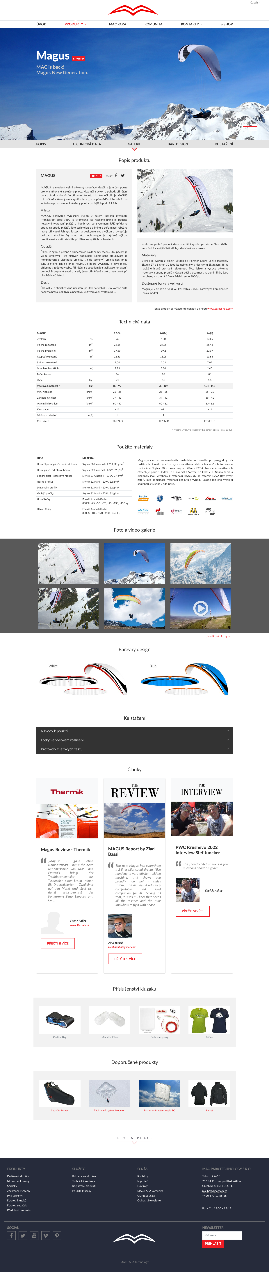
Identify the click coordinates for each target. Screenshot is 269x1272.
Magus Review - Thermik (65, 850)
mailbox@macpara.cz (214, 1191)
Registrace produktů (84, 1186)
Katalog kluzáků (16, 1200)
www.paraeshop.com (220, 308)
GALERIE (134, 144)
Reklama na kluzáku (84, 1176)
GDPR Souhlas (146, 1195)
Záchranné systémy (18, 1191)
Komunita (154, 24)
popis (41, 144)
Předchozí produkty (19, 1210)
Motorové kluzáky (18, 1181)
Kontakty (142, 1176)
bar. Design (178, 144)
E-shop (226, 24)
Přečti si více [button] (58, 943)
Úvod (41, 24)
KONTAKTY (190, 24)
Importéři (142, 1181)
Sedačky (12, 1186)
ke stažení (224, 144)
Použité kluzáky (81, 1191)
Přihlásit (213, 1243)
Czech (255, 2)
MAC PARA (117, 24)
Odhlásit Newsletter (149, 1200)
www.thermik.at (79, 925)
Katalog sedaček (17, 1205)
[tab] (134, 636)
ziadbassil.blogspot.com (122, 947)
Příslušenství (15, 1195)
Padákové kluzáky (18, 1176)
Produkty (74, 24)
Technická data (86, 144)
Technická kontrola (83, 1181)
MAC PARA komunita (150, 1191)
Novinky (142, 1186)
